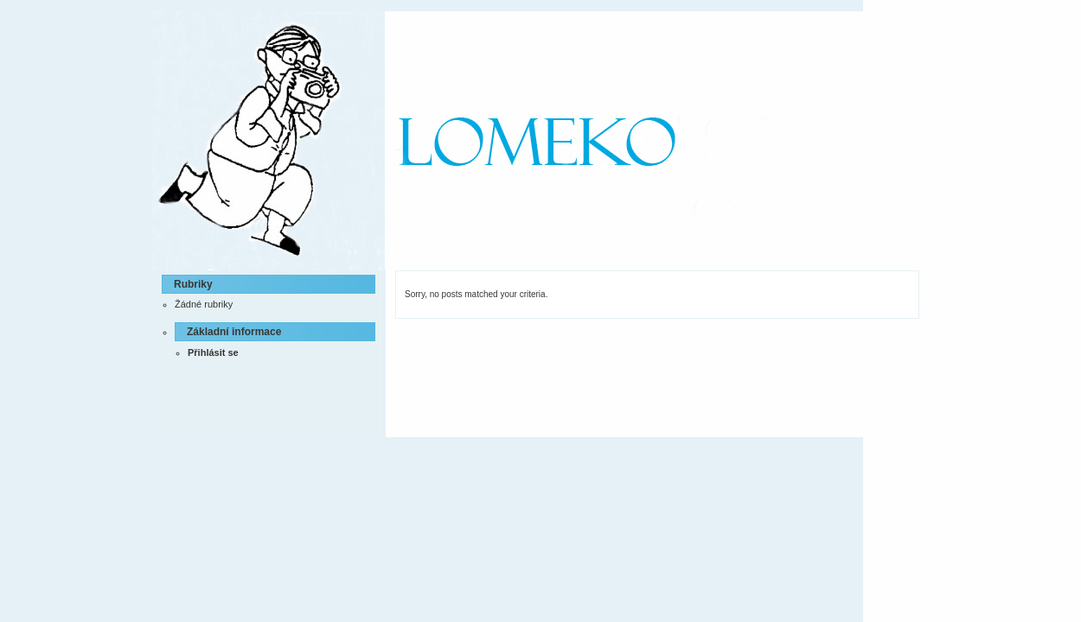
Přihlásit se (213, 352)
